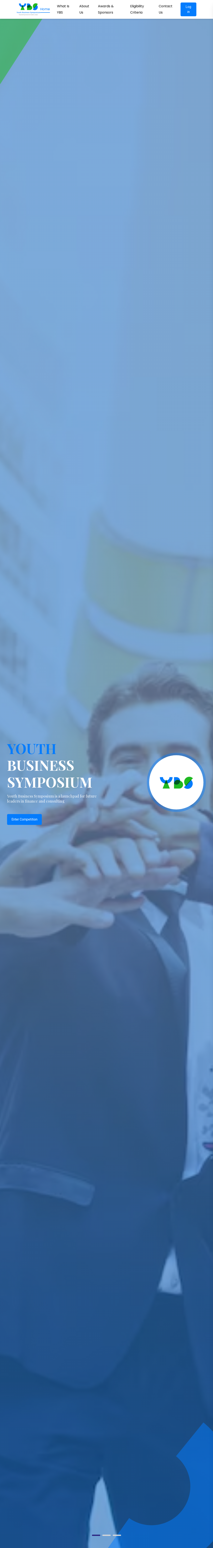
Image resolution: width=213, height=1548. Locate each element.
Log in (188, 9)
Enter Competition (24, 819)
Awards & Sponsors (106, 9)
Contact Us (165, 9)
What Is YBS (63, 9)
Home (45, 9)
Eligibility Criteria (137, 9)
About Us (84, 9)
